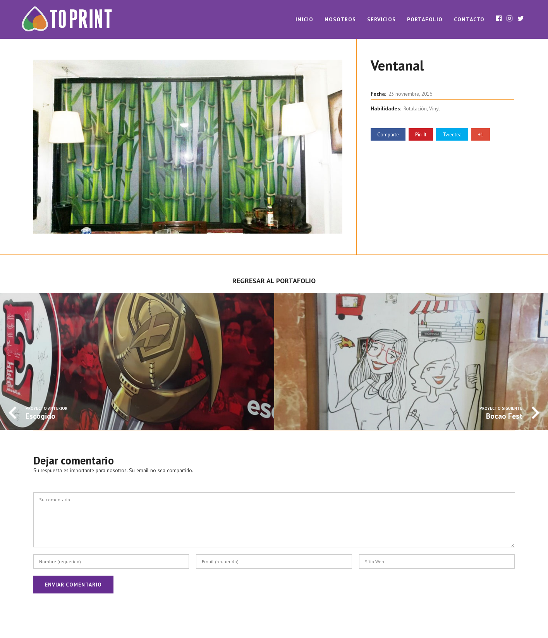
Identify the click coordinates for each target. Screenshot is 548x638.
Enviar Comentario (73, 584)
